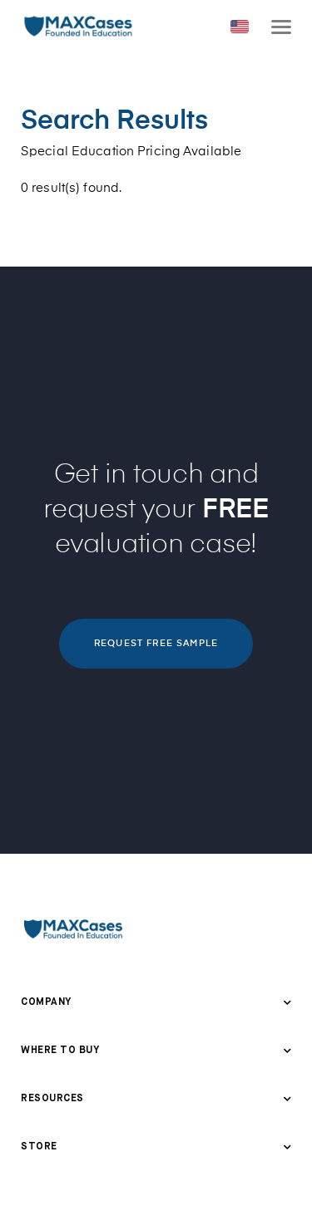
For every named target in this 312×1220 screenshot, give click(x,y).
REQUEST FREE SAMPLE (156, 643)
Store (39, 1147)
